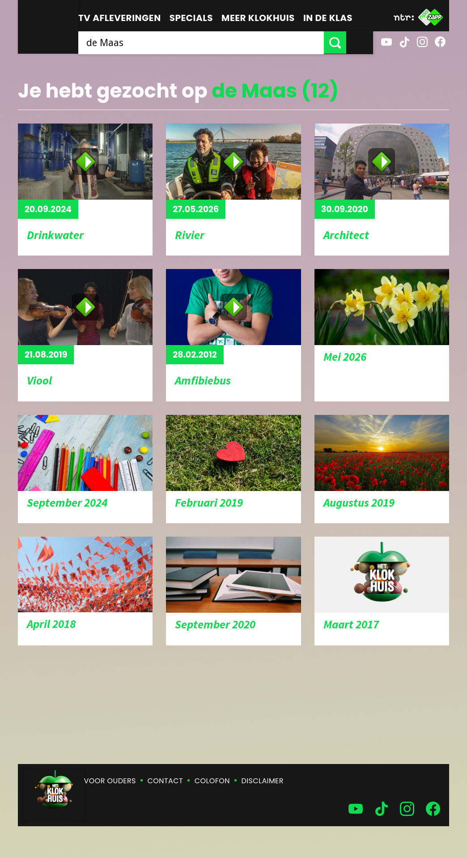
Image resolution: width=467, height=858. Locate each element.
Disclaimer (263, 781)
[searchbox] (214, 42)
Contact (165, 781)
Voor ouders (110, 781)
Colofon (212, 781)
